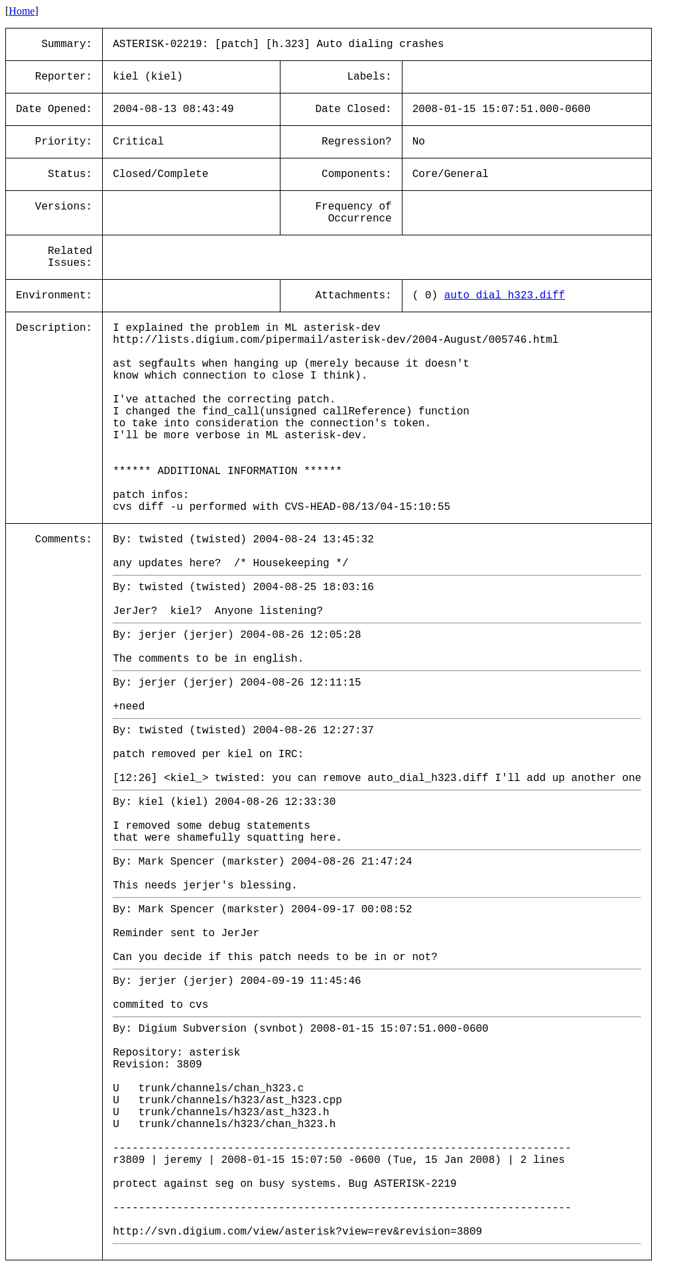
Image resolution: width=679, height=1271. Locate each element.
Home (21, 11)
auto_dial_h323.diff (504, 296)
